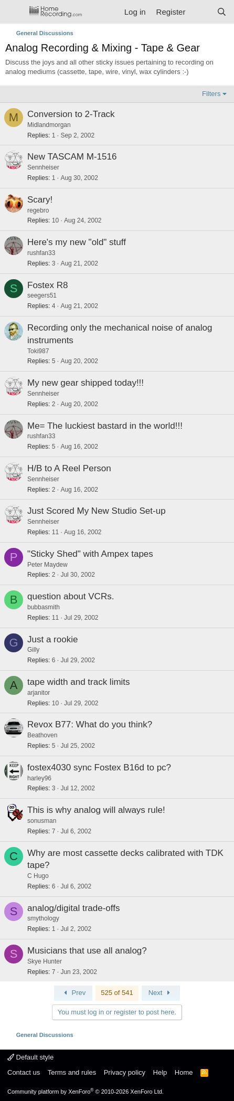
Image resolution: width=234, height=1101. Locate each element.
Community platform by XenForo (85, 1091)
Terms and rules (72, 1072)
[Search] (221, 12)
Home (184, 1072)
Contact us (23, 1072)
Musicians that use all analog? (87, 951)
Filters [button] (211, 94)
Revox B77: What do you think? (89, 724)
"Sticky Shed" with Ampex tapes (90, 554)
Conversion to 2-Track (71, 114)
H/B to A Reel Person (69, 468)
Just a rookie (52, 639)
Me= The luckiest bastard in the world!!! (105, 426)
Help (160, 1072)
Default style (30, 1057)
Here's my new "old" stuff (76, 242)
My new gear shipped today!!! (85, 383)
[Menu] (14, 12)
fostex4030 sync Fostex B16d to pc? (99, 767)
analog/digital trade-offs (73, 908)
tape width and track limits (78, 682)
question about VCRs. (70, 596)
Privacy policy (124, 1072)
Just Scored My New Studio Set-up (96, 511)
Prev (73, 993)
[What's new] (200, 12)
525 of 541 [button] (117, 993)
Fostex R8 (47, 285)
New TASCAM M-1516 (71, 157)
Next (160, 993)
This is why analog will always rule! (96, 810)
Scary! (39, 200)
